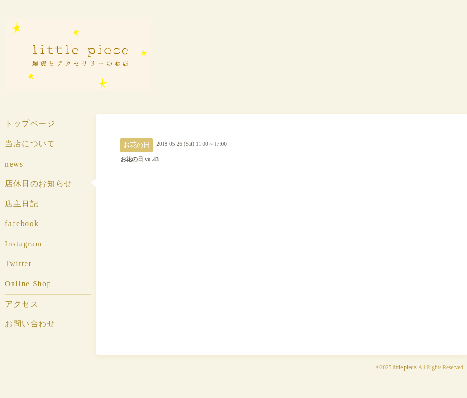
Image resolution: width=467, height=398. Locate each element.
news (14, 164)
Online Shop (28, 284)
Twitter (18, 263)
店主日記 (21, 204)
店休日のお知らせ (39, 184)
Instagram (23, 244)
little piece (404, 367)
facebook (22, 223)
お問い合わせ (30, 324)
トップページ (30, 123)
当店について (30, 144)
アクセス (21, 304)
